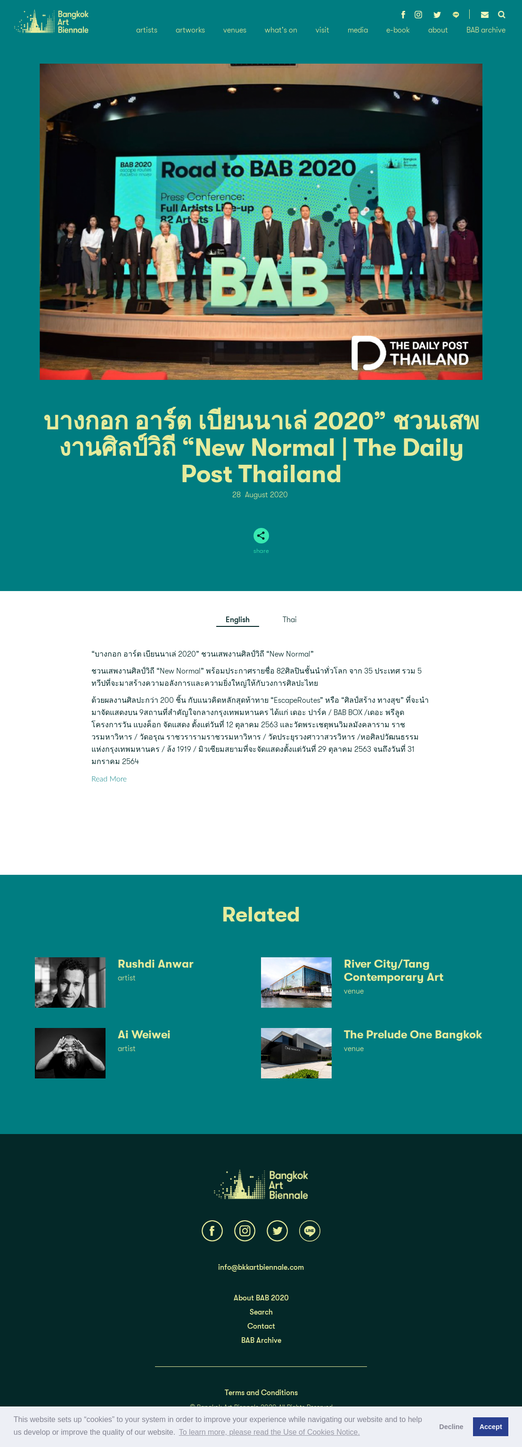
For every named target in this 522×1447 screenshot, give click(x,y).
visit (322, 30)
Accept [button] (491, 1427)
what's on (281, 30)
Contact (261, 1326)
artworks (190, 30)
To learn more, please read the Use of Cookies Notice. (269, 1432)
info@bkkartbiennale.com (261, 1267)
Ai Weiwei (144, 1034)
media (358, 30)
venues (234, 30)
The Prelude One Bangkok (413, 1034)
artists (146, 30)
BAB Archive (261, 1340)
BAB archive (486, 30)
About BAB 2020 (261, 1298)
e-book (398, 30)
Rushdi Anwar (156, 963)
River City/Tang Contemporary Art (393, 970)
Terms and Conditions (261, 1393)
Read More (109, 778)
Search (261, 1312)
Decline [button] (451, 1427)
